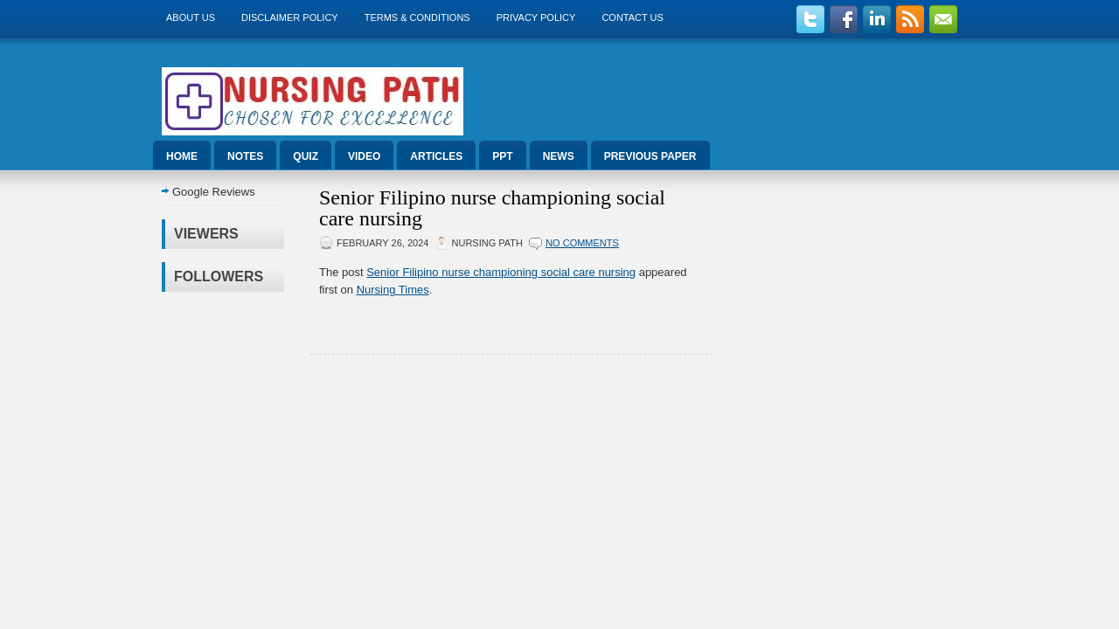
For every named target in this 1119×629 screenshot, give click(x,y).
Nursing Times (393, 289)
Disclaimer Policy (289, 17)
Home (182, 156)
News (558, 156)
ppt (502, 156)
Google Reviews (213, 191)
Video (364, 156)
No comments (582, 243)
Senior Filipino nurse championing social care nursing (492, 208)
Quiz (305, 156)
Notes (245, 156)
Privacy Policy (536, 17)
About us (190, 17)
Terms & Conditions (417, 17)
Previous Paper (650, 156)
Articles (436, 156)
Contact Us (632, 17)
